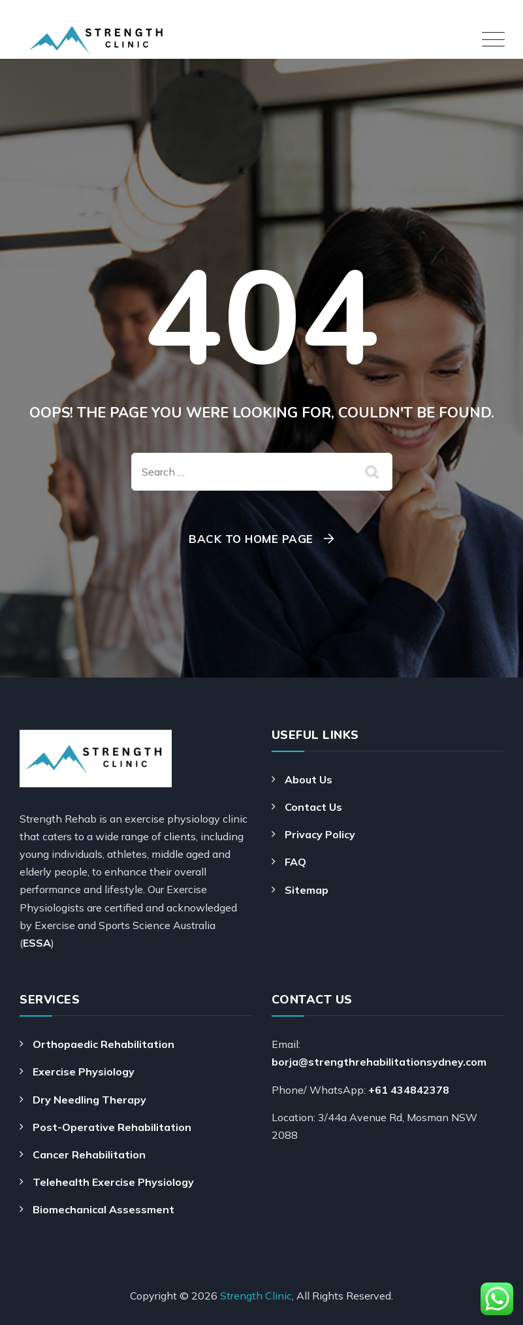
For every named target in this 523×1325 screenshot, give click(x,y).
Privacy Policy (320, 834)
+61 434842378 (408, 1089)
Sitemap (306, 889)
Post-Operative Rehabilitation (112, 1127)
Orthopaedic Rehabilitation (103, 1044)
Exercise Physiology (84, 1071)
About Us (308, 779)
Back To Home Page (251, 539)
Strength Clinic (256, 1295)
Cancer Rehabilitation (89, 1154)
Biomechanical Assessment (103, 1209)
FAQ (295, 861)
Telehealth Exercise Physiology (113, 1181)
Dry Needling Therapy (89, 1099)
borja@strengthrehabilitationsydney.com (379, 1061)
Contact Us (313, 806)
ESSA (37, 942)
